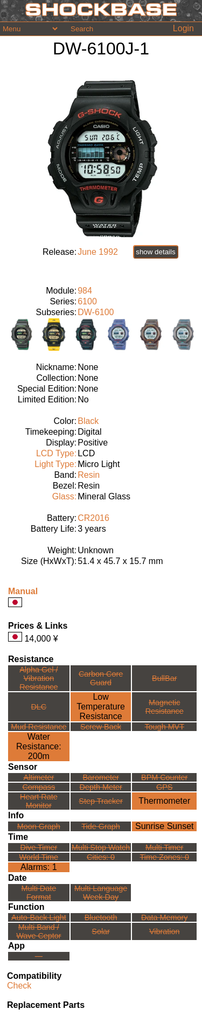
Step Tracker (101, 801)
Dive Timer (38, 847)
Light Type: (55, 464)
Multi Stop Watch (101, 847)
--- (39, 956)
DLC (38, 706)
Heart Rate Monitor (39, 801)
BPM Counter (164, 777)
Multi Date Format (38, 892)
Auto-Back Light (38, 917)
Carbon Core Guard (101, 678)
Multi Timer (164, 847)
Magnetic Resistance (164, 706)
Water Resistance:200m (38, 746)
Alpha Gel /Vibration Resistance (38, 678)
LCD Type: (56, 453)
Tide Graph (100, 826)
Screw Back (100, 726)
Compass (38, 787)
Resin (89, 474)
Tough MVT (164, 726)
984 (85, 290)
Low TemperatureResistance (100, 706)
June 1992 (98, 251)
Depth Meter (101, 787)
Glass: (64, 496)
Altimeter (38, 777)
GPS (164, 787)
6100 (87, 301)
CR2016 (93, 518)
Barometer (101, 777)
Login (183, 28)
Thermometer (164, 800)
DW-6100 (96, 312)
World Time (39, 857)
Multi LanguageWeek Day (100, 892)
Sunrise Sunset (164, 826)
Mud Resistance (38, 726)
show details (155, 252)
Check (19, 985)
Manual (23, 591)
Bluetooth (101, 917)
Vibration (164, 931)
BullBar (164, 678)
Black (88, 421)
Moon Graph (38, 826)
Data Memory (164, 917)
